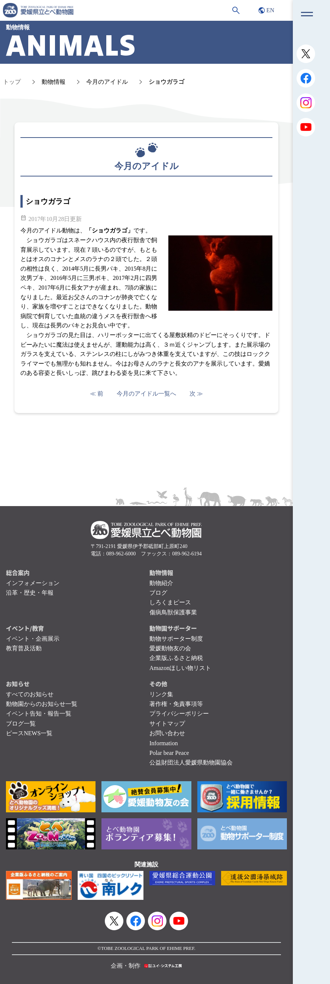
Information (163, 743)
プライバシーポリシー (179, 713)
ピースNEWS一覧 (29, 733)
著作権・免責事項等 (176, 704)
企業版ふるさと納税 (176, 658)
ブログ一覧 (21, 723)
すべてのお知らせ (30, 694)
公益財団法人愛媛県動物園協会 (191, 762)
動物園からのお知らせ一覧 (41, 704)
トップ (12, 82)
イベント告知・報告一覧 (38, 713)
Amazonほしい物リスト (180, 668)
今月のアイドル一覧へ (146, 393)
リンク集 (161, 694)
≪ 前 (96, 393)
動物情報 (53, 82)
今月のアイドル (107, 82)
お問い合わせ (167, 733)
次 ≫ (196, 393)
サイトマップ (167, 723)
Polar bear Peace (169, 753)
